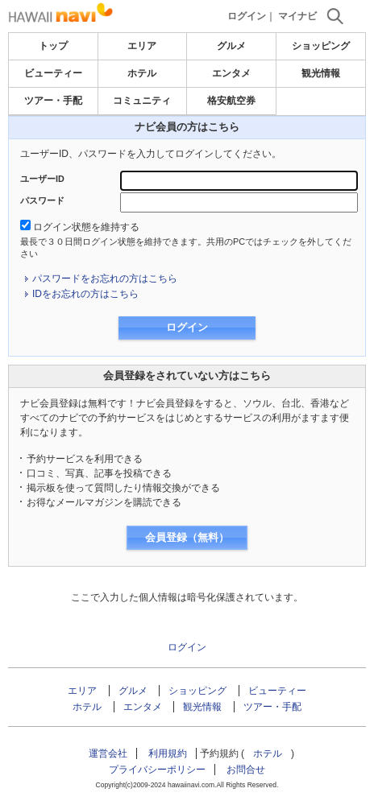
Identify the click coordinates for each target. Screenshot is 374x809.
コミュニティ (142, 100)
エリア (141, 46)
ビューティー (53, 73)
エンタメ (231, 73)
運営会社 (108, 753)
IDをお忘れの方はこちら (85, 293)
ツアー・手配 (53, 100)
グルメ (231, 46)
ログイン (246, 16)
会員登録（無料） (187, 537)
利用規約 (167, 753)
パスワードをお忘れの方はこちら (104, 278)
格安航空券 (231, 100)
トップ (53, 46)
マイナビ (297, 16)
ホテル (141, 73)
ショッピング (321, 46)
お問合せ (245, 769)
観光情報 (320, 73)
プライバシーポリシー (157, 769)
